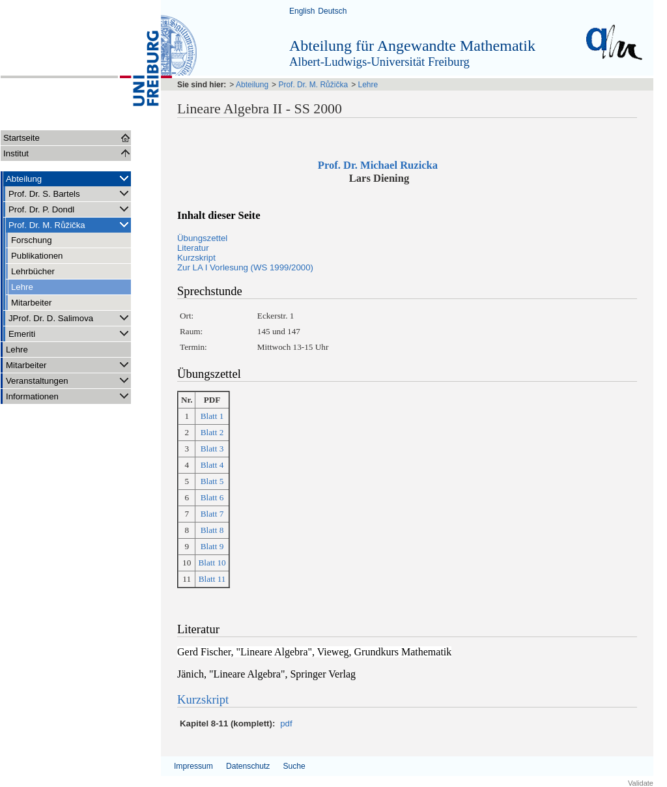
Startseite (21, 138)
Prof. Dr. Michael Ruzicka (379, 165)
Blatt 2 (212, 432)
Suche (294, 766)
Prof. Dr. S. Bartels (69, 193)
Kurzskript (196, 258)
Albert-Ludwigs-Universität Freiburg (379, 61)
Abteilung (68, 178)
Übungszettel (202, 238)
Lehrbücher (33, 271)
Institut (16, 153)
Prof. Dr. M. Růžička (69, 224)
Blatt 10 (211, 562)
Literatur (193, 248)
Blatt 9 (212, 546)
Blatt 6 (212, 497)
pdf (286, 723)
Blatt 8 (212, 530)
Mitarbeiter (31, 303)
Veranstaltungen (68, 380)
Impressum (193, 766)
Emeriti (69, 333)
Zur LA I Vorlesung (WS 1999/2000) (245, 267)
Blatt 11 (212, 579)
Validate (640, 783)
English (302, 11)
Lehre (22, 287)
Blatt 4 (212, 465)
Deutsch (332, 11)
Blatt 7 (212, 514)
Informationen (68, 396)
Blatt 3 (212, 448)
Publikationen (37, 256)
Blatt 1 (212, 416)
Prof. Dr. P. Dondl (69, 209)
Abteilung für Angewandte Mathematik (412, 45)
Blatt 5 (212, 481)
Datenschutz (248, 766)
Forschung (31, 240)
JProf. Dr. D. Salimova (69, 317)
